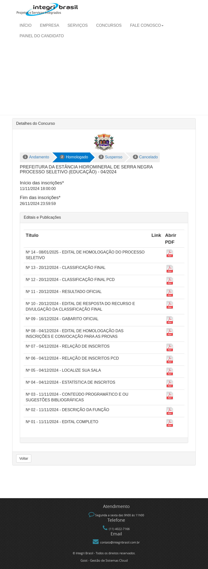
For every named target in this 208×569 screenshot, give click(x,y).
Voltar (23, 458)
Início (26, 25)
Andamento (36, 157)
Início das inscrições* (42, 182)
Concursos (109, 25)
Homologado (74, 157)
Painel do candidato (42, 36)
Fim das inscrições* (40, 197)
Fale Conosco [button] (146, 25)
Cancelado (145, 157)
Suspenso (110, 157)
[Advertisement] (104, 78)
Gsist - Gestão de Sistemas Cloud (104, 560)
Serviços (78, 25)
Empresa (49, 25)
